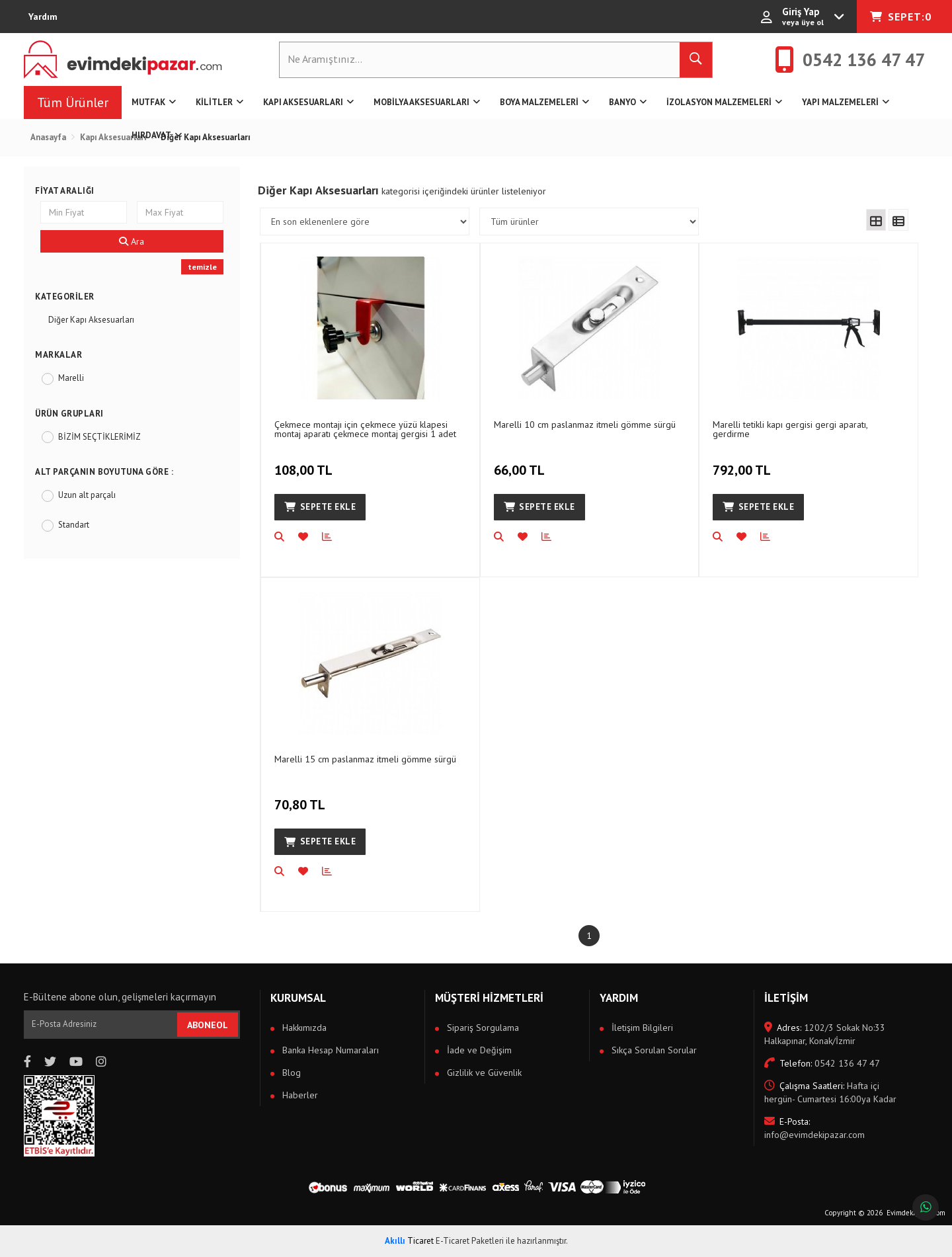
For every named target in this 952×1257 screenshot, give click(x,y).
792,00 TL (743, 462)
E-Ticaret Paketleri (470, 1240)
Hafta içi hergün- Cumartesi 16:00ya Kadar (830, 1092)
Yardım (43, 16)
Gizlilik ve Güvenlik (483, 1072)
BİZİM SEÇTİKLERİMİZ (99, 436)
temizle (202, 267)
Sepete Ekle (320, 506)
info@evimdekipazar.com (814, 1128)
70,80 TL (301, 797)
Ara (131, 241)
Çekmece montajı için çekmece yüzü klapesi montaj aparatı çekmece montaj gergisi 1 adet (365, 429)
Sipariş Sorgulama (481, 1028)
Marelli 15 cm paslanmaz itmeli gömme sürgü (365, 759)
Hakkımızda (303, 1028)
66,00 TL (521, 462)
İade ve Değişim (478, 1050)
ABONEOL (207, 1025)
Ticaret (409, 1240)
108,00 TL (305, 462)
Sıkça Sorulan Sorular (653, 1050)
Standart (73, 524)
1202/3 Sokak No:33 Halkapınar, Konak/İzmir (824, 1034)
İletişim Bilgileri (641, 1028)
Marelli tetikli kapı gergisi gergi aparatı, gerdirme (790, 429)
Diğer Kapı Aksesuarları (91, 319)
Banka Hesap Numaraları (329, 1050)
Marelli (71, 378)
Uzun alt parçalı (87, 495)
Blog (290, 1072)
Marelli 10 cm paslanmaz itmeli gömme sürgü (585, 424)
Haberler (299, 1095)
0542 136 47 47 (822, 1063)
